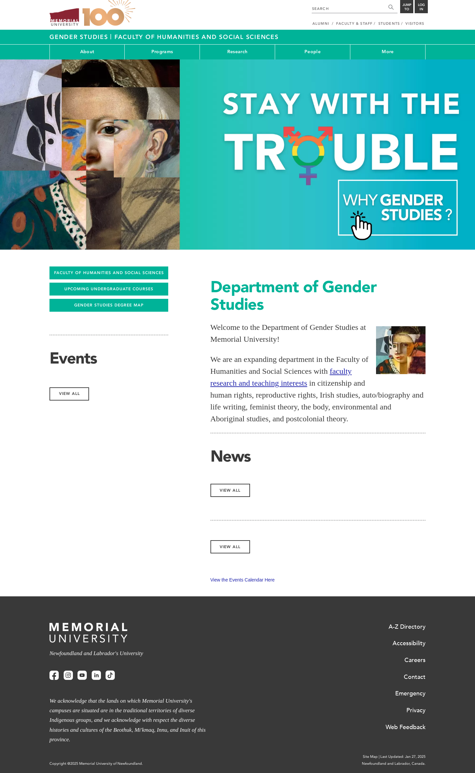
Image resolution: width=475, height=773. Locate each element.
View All (230, 490)
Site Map (370, 757)
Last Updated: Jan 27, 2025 (403, 757)
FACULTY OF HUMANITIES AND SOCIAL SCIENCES (109, 272)
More (388, 51)
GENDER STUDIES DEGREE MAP (108, 305)
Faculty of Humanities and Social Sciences (196, 37)
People (312, 51)
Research (237, 51)
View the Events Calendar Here (242, 579)
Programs (162, 51)
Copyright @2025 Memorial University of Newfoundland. (96, 763)
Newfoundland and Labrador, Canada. (394, 763)
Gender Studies (79, 37)
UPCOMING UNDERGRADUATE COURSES (108, 289)
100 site (109, 13)
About (87, 51)
